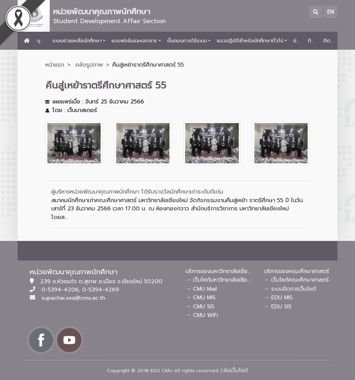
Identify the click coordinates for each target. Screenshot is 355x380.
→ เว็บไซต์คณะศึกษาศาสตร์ (296, 280)
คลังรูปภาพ (89, 64)
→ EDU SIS (278, 306)
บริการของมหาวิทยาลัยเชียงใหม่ (222, 271)
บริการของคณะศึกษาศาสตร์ (296, 271)
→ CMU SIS (200, 306)
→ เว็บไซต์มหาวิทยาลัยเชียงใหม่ (222, 280)
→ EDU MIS (278, 297)
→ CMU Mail (201, 289)
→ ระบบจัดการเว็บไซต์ (290, 289)
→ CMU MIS (201, 297)
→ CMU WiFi (202, 315)
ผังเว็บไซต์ (235, 370)
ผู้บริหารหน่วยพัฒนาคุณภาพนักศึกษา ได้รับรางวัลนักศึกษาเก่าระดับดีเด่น (137, 191)
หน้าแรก (54, 64)
